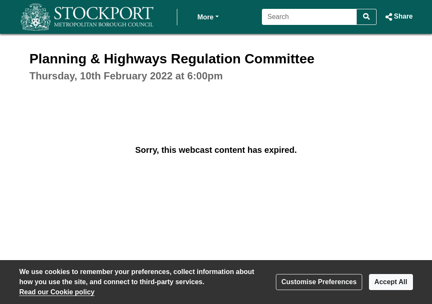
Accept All (390, 281)
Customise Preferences (319, 281)
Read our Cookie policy (57, 292)
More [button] (208, 16)
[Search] (309, 17)
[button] (398, 16)
